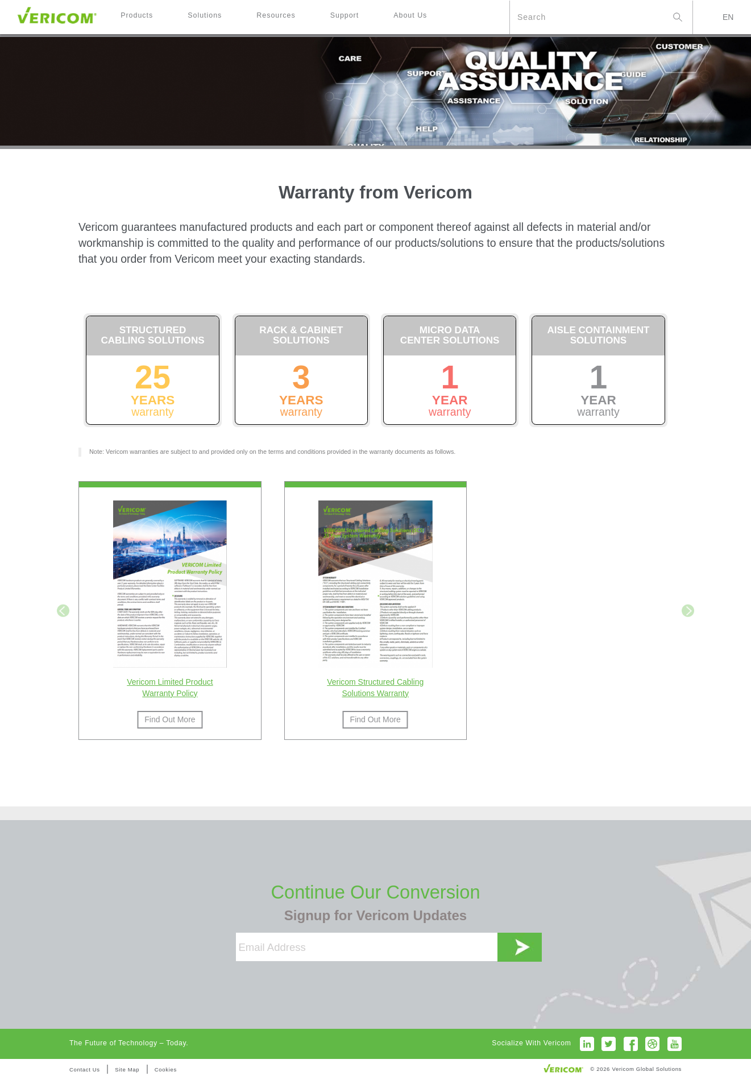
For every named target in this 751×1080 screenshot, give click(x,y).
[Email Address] (366, 947)
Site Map (127, 1069)
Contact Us (84, 1069)
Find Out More (169, 719)
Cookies (166, 1069)
